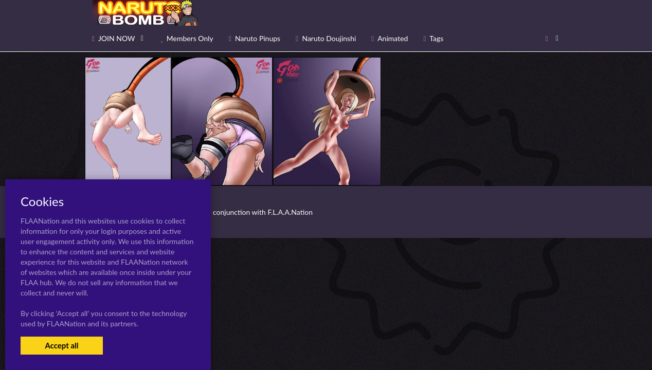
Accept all (61, 345)
